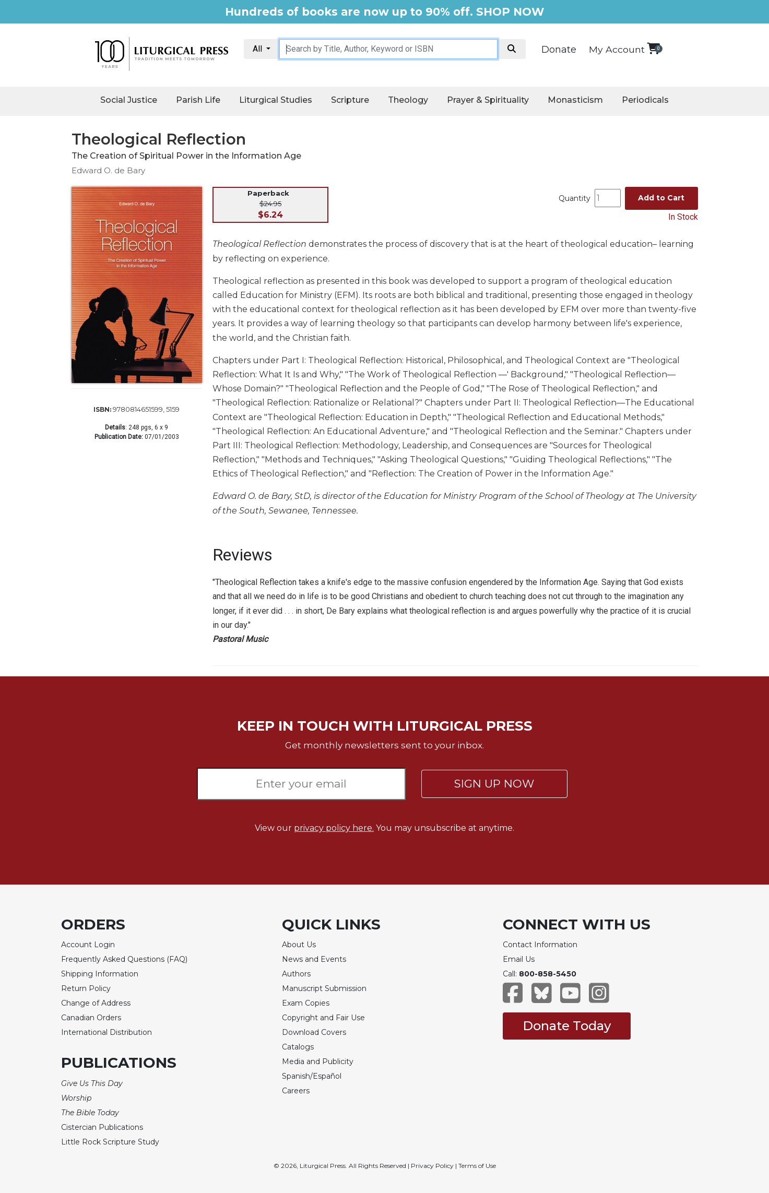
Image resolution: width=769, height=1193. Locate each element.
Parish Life (198, 100)
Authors (296, 974)
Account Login (88, 944)
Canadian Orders (91, 1017)
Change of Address (96, 1003)
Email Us (519, 959)
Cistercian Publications (102, 1127)
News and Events (314, 959)
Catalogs (298, 1047)
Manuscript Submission (324, 988)
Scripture (350, 100)
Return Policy (86, 988)
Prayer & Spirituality (488, 100)
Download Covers (314, 1032)
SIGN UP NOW (494, 783)
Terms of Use (477, 1166)
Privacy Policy (432, 1166)
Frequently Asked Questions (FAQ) (124, 959)
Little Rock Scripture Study (110, 1142)
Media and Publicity (317, 1061)
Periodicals (645, 100)
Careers (296, 1090)
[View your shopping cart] (653, 48)
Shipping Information (99, 974)
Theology (408, 100)
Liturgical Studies (275, 100)
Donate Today (567, 1025)
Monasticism (575, 100)
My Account (617, 49)
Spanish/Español (311, 1076)
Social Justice (128, 100)
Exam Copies (305, 1003)
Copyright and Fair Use (323, 1017)
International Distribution (106, 1032)
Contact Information (540, 944)
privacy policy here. (334, 828)
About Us (299, 944)
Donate (558, 49)
